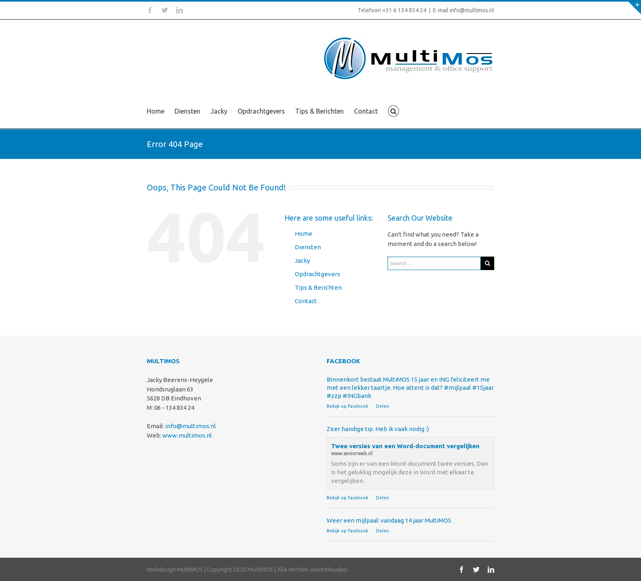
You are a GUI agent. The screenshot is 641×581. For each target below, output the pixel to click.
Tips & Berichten (319, 111)
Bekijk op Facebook (347, 406)
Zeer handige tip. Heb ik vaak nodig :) (378, 428)
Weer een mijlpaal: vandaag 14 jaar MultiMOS (389, 520)
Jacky (219, 111)
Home (155, 111)
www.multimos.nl (187, 435)
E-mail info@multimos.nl (463, 10)
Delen (382, 406)
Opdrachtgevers (261, 111)
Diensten (187, 111)
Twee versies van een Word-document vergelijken (405, 445)
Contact (366, 111)
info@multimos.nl (190, 425)
